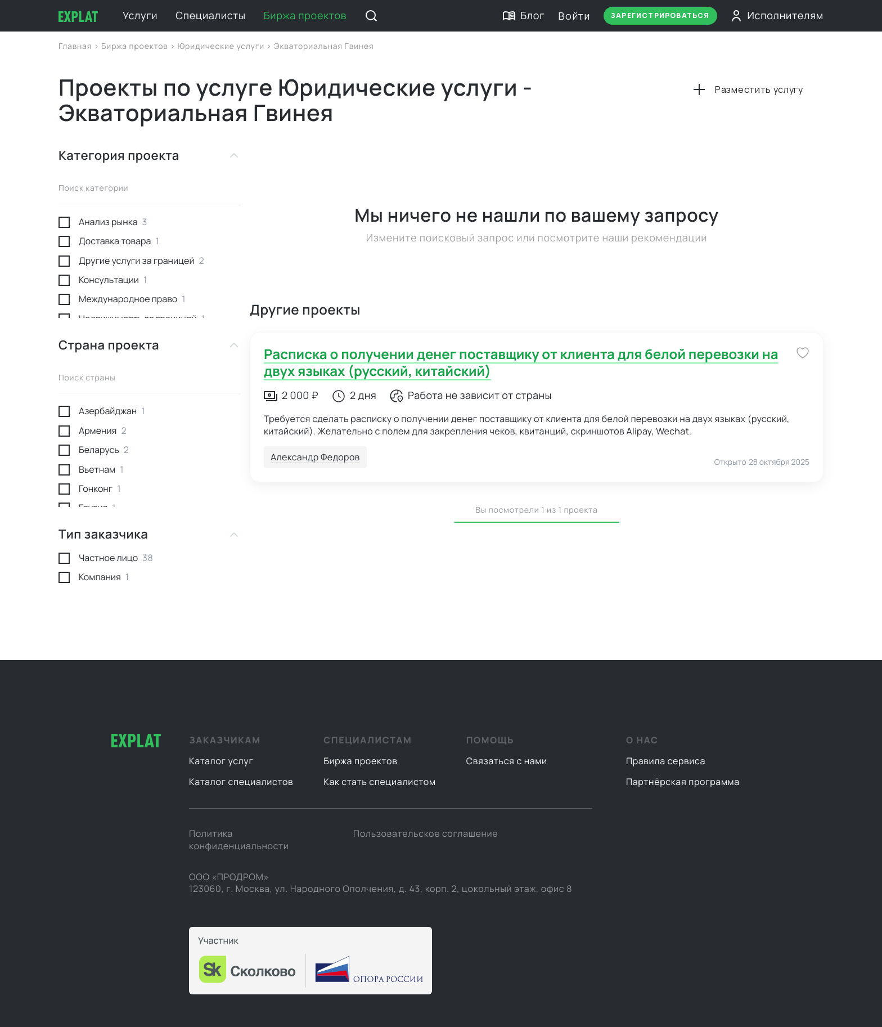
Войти (574, 16)
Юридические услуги (221, 46)
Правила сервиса (665, 761)
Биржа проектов (305, 16)
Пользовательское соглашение (425, 833)
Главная (76, 46)
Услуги (140, 16)
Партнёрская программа (683, 781)
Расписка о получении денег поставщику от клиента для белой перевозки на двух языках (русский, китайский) (521, 362)
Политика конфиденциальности (239, 839)
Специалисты (210, 16)
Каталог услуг (221, 761)
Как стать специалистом (379, 781)
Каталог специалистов (241, 781)
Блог (523, 16)
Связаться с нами (506, 761)
